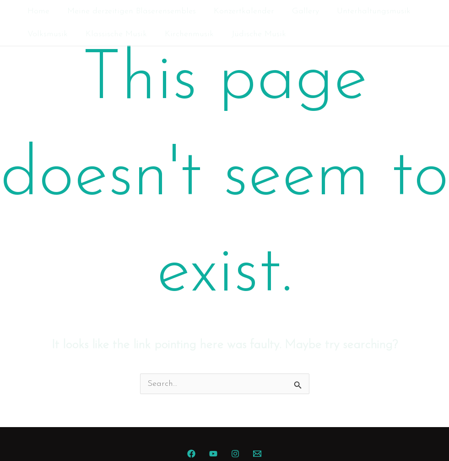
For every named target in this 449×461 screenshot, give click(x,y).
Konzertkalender (240, 11)
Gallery (300, 11)
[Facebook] (191, 454)
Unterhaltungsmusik (367, 11)
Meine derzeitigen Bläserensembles (129, 11)
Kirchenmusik (185, 34)
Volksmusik (47, 34)
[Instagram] (235, 454)
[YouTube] (213, 454)
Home (38, 11)
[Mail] (257, 454)
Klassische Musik (114, 34)
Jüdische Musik (254, 34)
